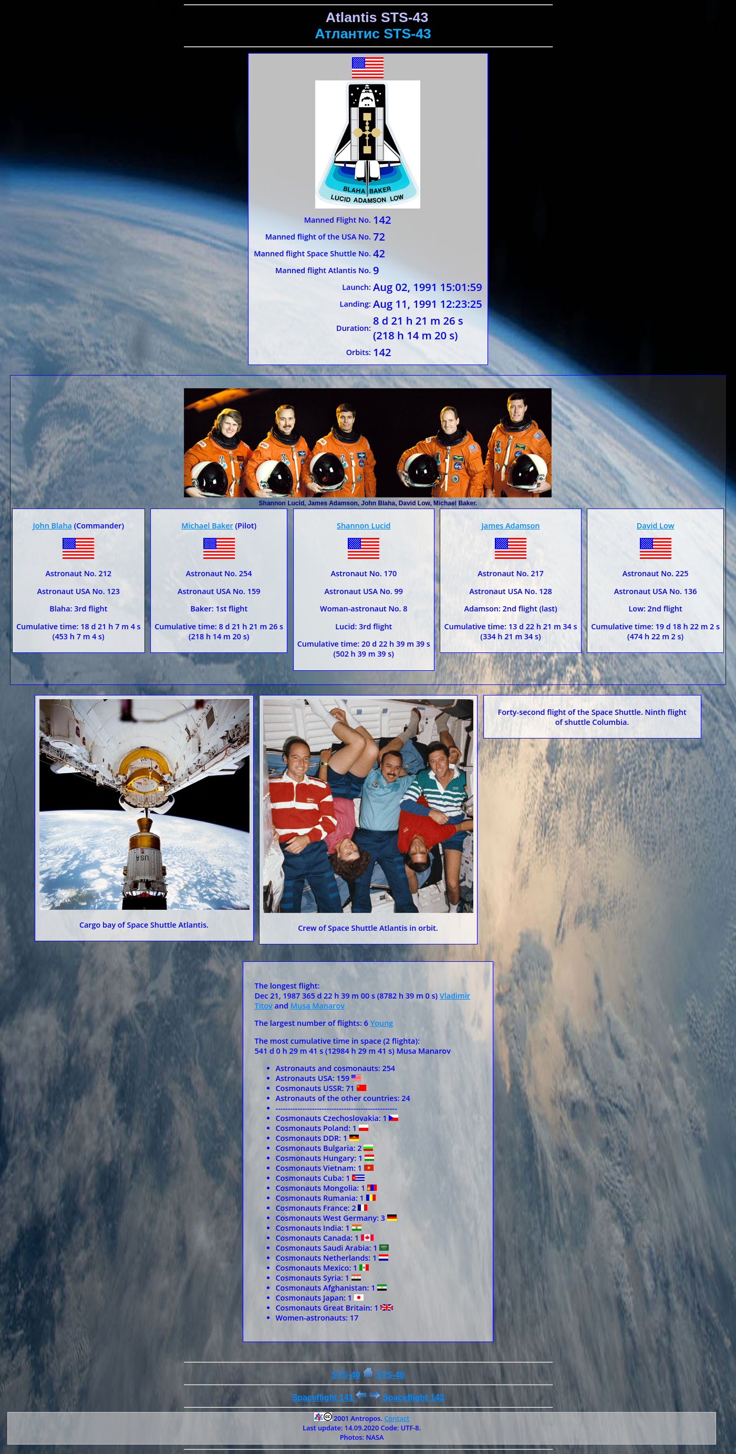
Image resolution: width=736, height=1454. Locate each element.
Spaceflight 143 (406, 1397)
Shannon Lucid (363, 526)
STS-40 (345, 1374)
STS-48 (390, 1374)
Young (381, 1023)
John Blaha (52, 526)
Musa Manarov (318, 1006)
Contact (396, 1418)
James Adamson (511, 526)
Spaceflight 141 (329, 1397)
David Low (656, 526)
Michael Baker (207, 526)
